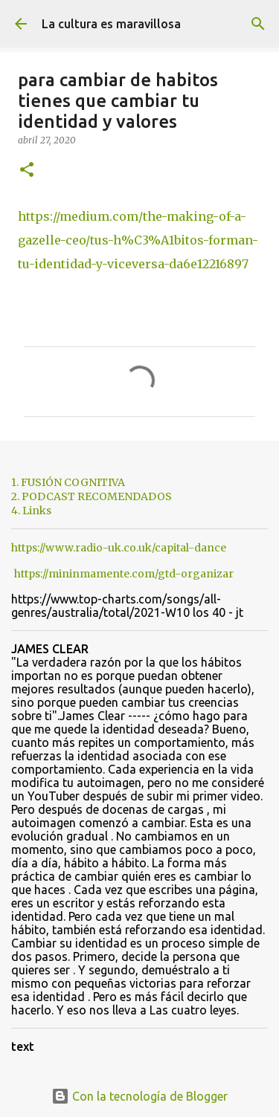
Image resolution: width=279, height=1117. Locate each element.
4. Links (31, 510)
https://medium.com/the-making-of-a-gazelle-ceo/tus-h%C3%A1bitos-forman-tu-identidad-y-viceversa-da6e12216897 (138, 240)
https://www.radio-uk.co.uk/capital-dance (118, 547)
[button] (27, 171)
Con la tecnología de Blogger (139, 1096)
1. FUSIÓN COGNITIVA (68, 482)
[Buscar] (258, 24)
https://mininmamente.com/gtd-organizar (124, 573)
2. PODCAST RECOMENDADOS (91, 496)
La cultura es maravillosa (111, 23)
